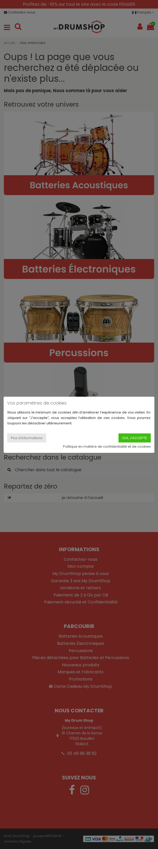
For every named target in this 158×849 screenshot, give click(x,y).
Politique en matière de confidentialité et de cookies (107, 446)
